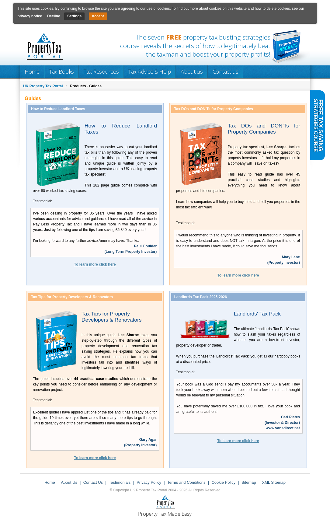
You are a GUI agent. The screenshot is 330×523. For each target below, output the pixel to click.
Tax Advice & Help (149, 71)
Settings (74, 16)
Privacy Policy (149, 482)
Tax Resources (101, 71)
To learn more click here (95, 264)
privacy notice (30, 16)
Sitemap (248, 482)
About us (192, 71)
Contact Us (93, 482)
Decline (53, 16)
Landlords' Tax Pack (257, 314)
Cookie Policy (223, 482)
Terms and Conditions (186, 482)
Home (32, 71)
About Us (69, 482)
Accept (98, 16)
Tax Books (61, 71)
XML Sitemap (274, 482)
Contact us (225, 71)
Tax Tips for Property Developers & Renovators (111, 317)
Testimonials (120, 482)
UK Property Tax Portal (43, 86)
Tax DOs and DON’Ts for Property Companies (264, 129)
